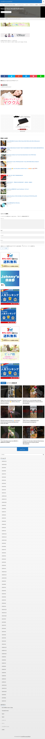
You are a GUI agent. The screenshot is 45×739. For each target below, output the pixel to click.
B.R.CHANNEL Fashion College (10, 4)
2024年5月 (4, 518)
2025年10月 (4, 464)
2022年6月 (4, 590)
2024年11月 (4, 499)
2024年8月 (4, 508)
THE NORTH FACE (5, 710)
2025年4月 (4, 483)
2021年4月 (4, 634)
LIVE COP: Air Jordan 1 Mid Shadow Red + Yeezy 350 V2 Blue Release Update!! (23, 161)
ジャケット (32, 4)
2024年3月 (4, 524)
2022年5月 (4, 593)
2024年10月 (4, 502)
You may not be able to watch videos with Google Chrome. (14, 42)
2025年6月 (4, 477)
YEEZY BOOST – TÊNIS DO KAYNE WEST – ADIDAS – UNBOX (19, 182)
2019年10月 (4, 691)
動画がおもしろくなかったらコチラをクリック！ (9, 80)
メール (2, 235)
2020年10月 (4, 653)
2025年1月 (4, 492)
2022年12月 (4, 571)
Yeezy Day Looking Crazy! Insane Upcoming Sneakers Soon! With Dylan (21, 154)
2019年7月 (4, 700)
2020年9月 (4, 656)
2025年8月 (4, 470)
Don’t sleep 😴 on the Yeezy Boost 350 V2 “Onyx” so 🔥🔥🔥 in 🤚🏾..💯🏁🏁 (22, 168)
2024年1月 (4, 530)
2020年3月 (4, 675)
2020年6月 (4, 666)
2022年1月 (4, 606)
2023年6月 (4, 552)
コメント (2, 218)
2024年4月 (4, 521)
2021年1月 (4, 644)
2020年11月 (4, 650)
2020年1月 (4, 682)
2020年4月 (4, 672)
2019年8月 (4, 697)
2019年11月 (4, 688)
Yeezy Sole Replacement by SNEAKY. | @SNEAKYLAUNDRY (9, 441)
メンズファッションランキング (6, 86)
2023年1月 (4, 568)
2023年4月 (4, 559)
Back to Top (22, 449)
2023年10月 (4, 540)
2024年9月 (4, 505)
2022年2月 (4, 603)
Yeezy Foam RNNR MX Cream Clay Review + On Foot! (18, 189)
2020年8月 (4, 660)
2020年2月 (4, 678)
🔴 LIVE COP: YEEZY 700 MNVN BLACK (15, 175)
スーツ (27, 4)
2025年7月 (4, 473)
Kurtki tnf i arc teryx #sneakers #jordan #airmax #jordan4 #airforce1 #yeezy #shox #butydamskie (33, 402)
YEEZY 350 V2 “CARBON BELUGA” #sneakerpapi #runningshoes (31, 421)
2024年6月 (4, 514)
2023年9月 (4, 543)
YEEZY (36, 4)
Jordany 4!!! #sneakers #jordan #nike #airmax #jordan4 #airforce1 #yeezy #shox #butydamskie (33, 442)
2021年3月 (4, 637)
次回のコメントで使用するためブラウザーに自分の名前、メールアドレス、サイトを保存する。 (18, 246)
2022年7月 (4, 587)
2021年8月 (4, 622)
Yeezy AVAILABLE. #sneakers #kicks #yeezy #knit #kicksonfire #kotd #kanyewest (23, 141)
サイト (2, 240)
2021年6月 (4, 628)
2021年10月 (4, 615)
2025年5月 (4, 480)
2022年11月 (4, 574)
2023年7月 (4, 549)
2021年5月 (4, 631)
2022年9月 (4, 581)
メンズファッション (20, 4)
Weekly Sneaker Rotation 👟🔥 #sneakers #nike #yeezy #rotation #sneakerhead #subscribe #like (10, 422)
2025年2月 (4, 489)
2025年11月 (4, 461)
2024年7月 (4, 511)
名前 (2, 230)
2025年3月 (4, 486)
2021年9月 (4, 618)
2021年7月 (4, 625)
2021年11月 (4, 612)
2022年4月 (4, 596)
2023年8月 (4, 546)
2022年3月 (4, 600)
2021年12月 (4, 609)
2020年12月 (4, 647)
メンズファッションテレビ (25, 736)
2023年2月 (4, 565)
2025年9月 (4, 467)
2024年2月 (4, 527)
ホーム (2, 4)
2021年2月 (4, 641)
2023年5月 (4, 555)
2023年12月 (4, 533)
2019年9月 (4, 694)
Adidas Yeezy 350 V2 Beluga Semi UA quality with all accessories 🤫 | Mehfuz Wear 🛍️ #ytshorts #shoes (11, 402)
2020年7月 (4, 663)
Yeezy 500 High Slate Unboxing (13, 202)
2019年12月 (4, 685)
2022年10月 (4, 578)
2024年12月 (4, 496)
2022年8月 (4, 584)
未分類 (3, 729)
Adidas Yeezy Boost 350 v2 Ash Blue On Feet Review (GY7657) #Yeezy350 (22, 196)
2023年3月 (4, 562)
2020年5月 (4, 669)
